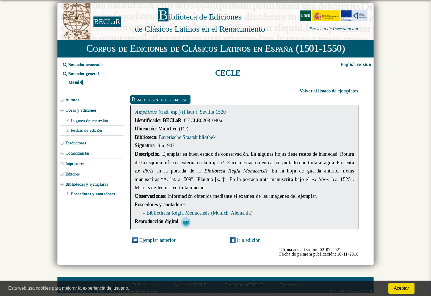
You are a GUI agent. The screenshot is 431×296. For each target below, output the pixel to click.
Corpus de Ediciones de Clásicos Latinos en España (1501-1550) (215, 48)
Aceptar (401, 288)
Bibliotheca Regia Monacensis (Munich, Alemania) (200, 213)
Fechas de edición (86, 130)
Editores (72, 174)
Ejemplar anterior (157, 240)
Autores (72, 100)
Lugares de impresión (89, 121)
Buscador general (81, 74)
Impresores (75, 163)
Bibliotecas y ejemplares (86, 184)
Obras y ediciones (81, 110)
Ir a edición (245, 240)
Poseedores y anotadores (93, 194)
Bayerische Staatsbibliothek (187, 137)
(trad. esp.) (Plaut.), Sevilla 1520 (180, 112)
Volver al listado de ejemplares (329, 91)
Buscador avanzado (83, 64)
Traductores (75, 143)
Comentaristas (77, 153)
